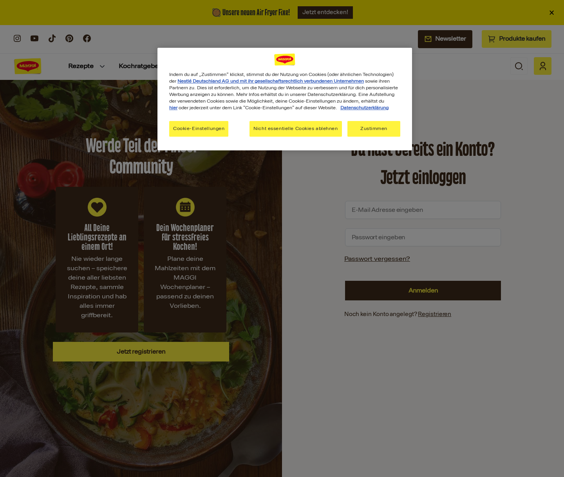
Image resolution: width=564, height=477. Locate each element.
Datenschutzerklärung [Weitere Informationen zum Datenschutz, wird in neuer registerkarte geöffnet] (364, 107)
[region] (284, 99)
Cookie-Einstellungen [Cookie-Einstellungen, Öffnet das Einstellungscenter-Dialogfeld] (198, 128)
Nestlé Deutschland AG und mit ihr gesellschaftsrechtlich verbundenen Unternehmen (270, 81)
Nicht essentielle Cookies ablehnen (295, 128)
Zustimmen (373, 128)
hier (173, 107)
